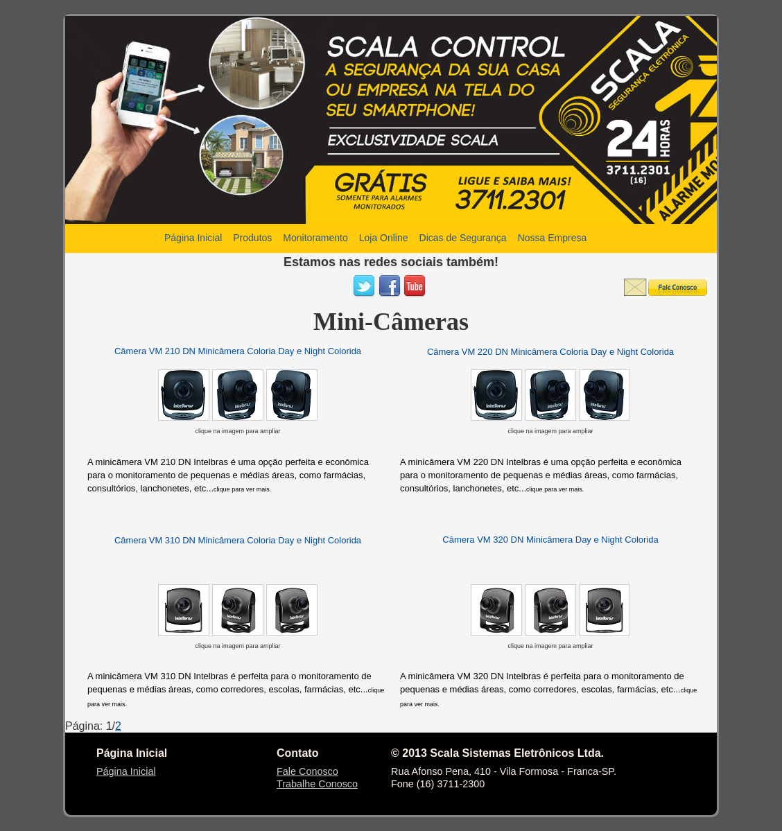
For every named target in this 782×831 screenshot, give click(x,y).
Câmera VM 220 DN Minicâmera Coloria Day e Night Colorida (550, 352)
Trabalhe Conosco (317, 783)
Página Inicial (126, 771)
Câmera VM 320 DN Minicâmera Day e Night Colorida (550, 539)
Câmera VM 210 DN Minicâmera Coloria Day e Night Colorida (237, 351)
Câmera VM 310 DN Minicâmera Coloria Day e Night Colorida (237, 540)
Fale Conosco (307, 771)
